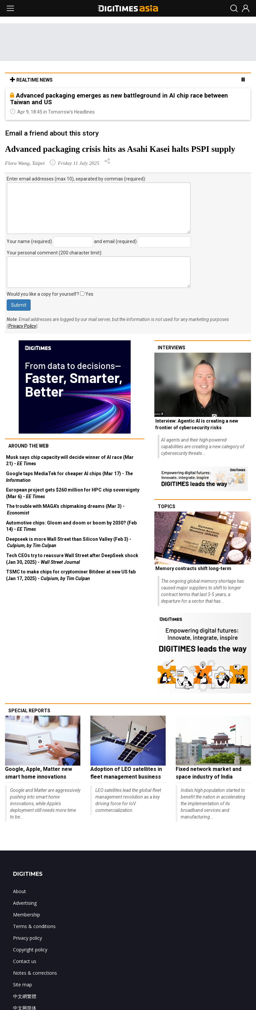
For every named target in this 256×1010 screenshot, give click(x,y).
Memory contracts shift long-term (193, 568)
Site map (22, 984)
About (19, 891)
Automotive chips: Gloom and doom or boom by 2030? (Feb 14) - (71, 526)
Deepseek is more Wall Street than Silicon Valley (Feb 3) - (68, 542)
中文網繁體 (24, 996)
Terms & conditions (34, 926)
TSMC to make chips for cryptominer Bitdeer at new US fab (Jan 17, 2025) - (71, 575)
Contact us (24, 961)
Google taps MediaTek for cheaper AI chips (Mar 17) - (69, 477)
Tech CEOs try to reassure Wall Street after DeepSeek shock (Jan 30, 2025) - (72, 559)
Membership (26, 914)
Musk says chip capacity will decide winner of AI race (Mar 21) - (70, 461)
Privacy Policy (22, 326)
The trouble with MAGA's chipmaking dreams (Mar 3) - (65, 509)
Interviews (171, 347)
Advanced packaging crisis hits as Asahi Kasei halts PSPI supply (120, 149)
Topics (166, 506)
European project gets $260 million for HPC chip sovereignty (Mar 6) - (72, 493)
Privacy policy (27, 938)
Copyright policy (30, 949)
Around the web (28, 446)
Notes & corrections (35, 973)
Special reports (29, 710)
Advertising (25, 903)
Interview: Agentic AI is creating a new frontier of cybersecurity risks (196, 424)
